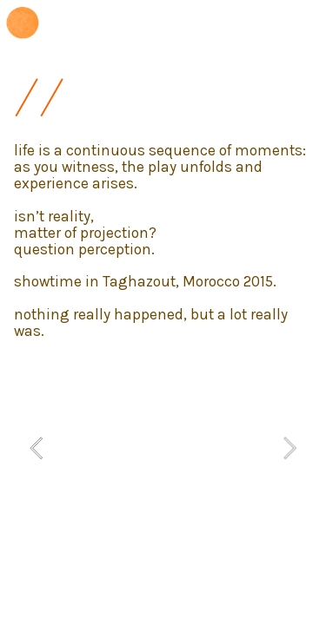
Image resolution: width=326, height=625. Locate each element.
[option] (163, 448)
